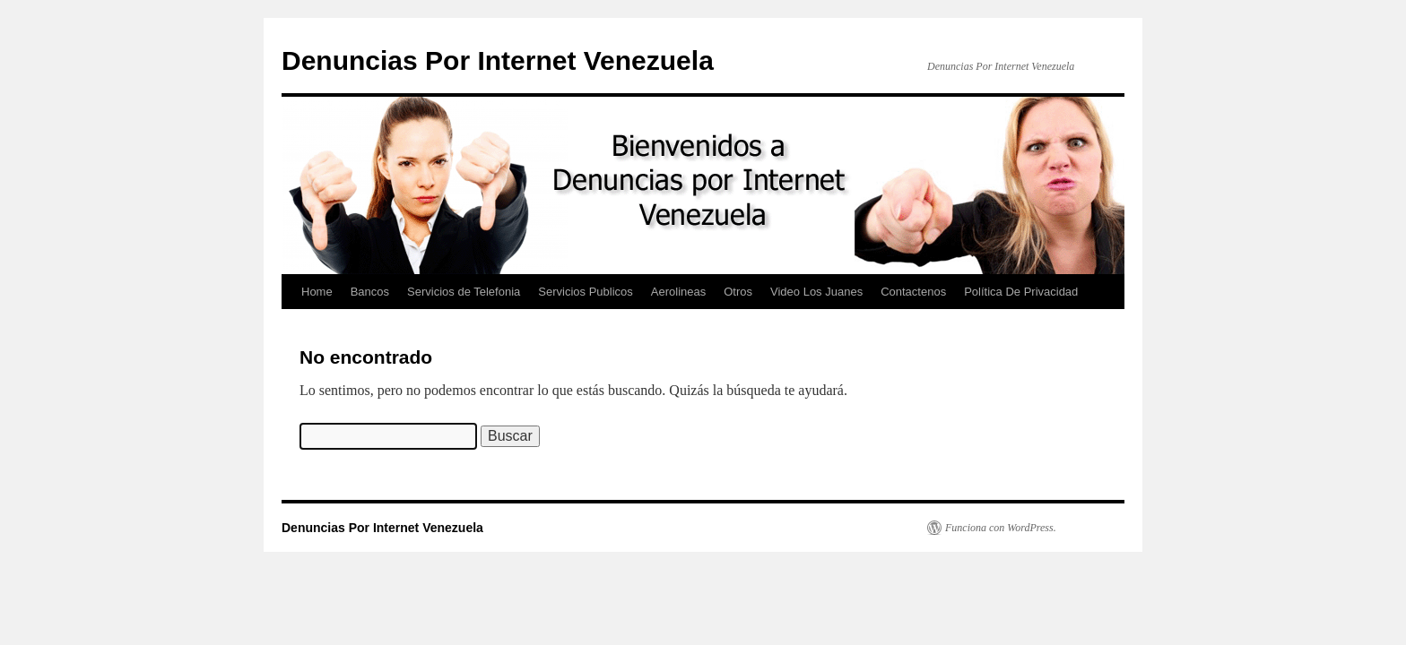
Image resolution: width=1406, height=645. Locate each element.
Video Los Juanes (816, 291)
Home (317, 291)
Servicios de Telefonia (463, 291)
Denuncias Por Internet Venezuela (498, 60)
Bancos (370, 291)
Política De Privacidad (1021, 291)
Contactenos (913, 291)
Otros (738, 291)
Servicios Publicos (585, 291)
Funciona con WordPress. (1000, 527)
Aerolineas (678, 291)
